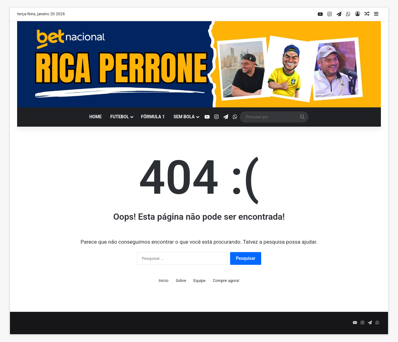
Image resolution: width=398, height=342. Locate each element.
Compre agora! (226, 280)
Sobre (181, 280)
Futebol (119, 116)
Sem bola (184, 116)
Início (163, 280)
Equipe (199, 280)
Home (95, 116)
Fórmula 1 (152, 116)
